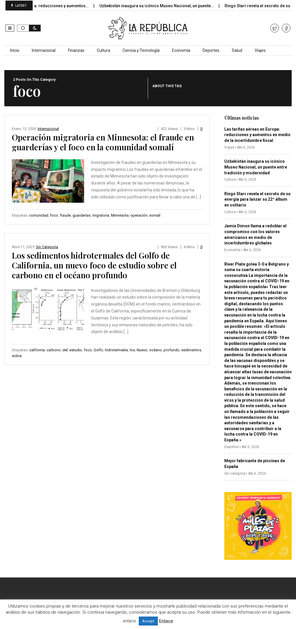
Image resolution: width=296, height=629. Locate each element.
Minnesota (120, 215)
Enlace (166, 620)
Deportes (211, 50)
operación (138, 215)
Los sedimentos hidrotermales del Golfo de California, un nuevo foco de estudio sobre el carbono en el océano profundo (94, 265)
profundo (172, 350)
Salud (237, 50)
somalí (154, 215)
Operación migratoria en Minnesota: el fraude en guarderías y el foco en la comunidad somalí (103, 142)
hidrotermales (116, 350)
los (132, 350)
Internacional (44, 50)
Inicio (14, 50)
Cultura (103, 50)
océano (155, 350)
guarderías (81, 215)
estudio (75, 350)
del (65, 350)
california (37, 350)
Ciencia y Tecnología (141, 50)
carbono (54, 350)
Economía (181, 50)
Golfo (98, 350)
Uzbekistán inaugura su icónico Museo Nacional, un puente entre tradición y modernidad (255, 167)
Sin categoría (47, 247)
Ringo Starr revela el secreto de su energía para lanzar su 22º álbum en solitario (257, 199)
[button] (9, 28)
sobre (17, 356)
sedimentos (191, 350)
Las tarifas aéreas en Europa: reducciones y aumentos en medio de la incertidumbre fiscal (257, 135)
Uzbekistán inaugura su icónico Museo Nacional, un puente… (163, 5)
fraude (65, 215)
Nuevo (142, 350)
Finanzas (76, 50)
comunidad (38, 215)
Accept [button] (148, 621)
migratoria (100, 215)
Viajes (260, 50)
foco (54, 215)
